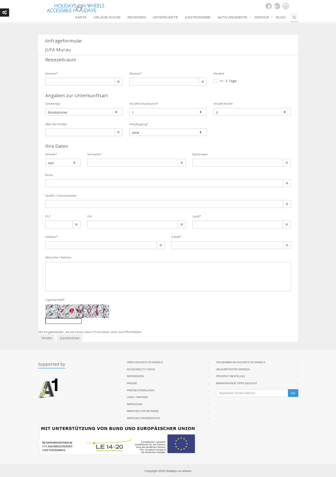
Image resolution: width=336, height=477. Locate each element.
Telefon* (51, 237)
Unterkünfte (165, 17)
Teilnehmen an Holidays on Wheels (240, 362)
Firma (49, 175)
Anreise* (51, 73)
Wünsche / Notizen (58, 257)
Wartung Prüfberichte (143, 418)
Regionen (136, 17)
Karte (81, 17)
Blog (281, 17)
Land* (197, 216)
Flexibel (219, 73)
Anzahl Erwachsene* (143, 104)
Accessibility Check (141, 369)
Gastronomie (198, 17)
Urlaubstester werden (233, 369)
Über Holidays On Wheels (145, 362)
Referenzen (135, 376)
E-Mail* (176, 237)
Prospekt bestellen (230, 376)
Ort (89, 216)
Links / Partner (137, 397)
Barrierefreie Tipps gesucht (236, 383)
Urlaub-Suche (107, 17)
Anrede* (51, 154)
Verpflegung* (138, 124)
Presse (132, 383)
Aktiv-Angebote (232, 17)
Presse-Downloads (140, 390)
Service (261, 17)
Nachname (200, 154)
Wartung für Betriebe (143, 411)
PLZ (47, 216)
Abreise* (135, 73)
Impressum (134, 404)
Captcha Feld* (55, 300)
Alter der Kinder (56, 124)
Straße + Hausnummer (61, 195)
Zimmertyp (52, 104)
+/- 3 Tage (225, 80)
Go (293, 393)
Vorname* (94, 154)
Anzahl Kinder (223, 104)
